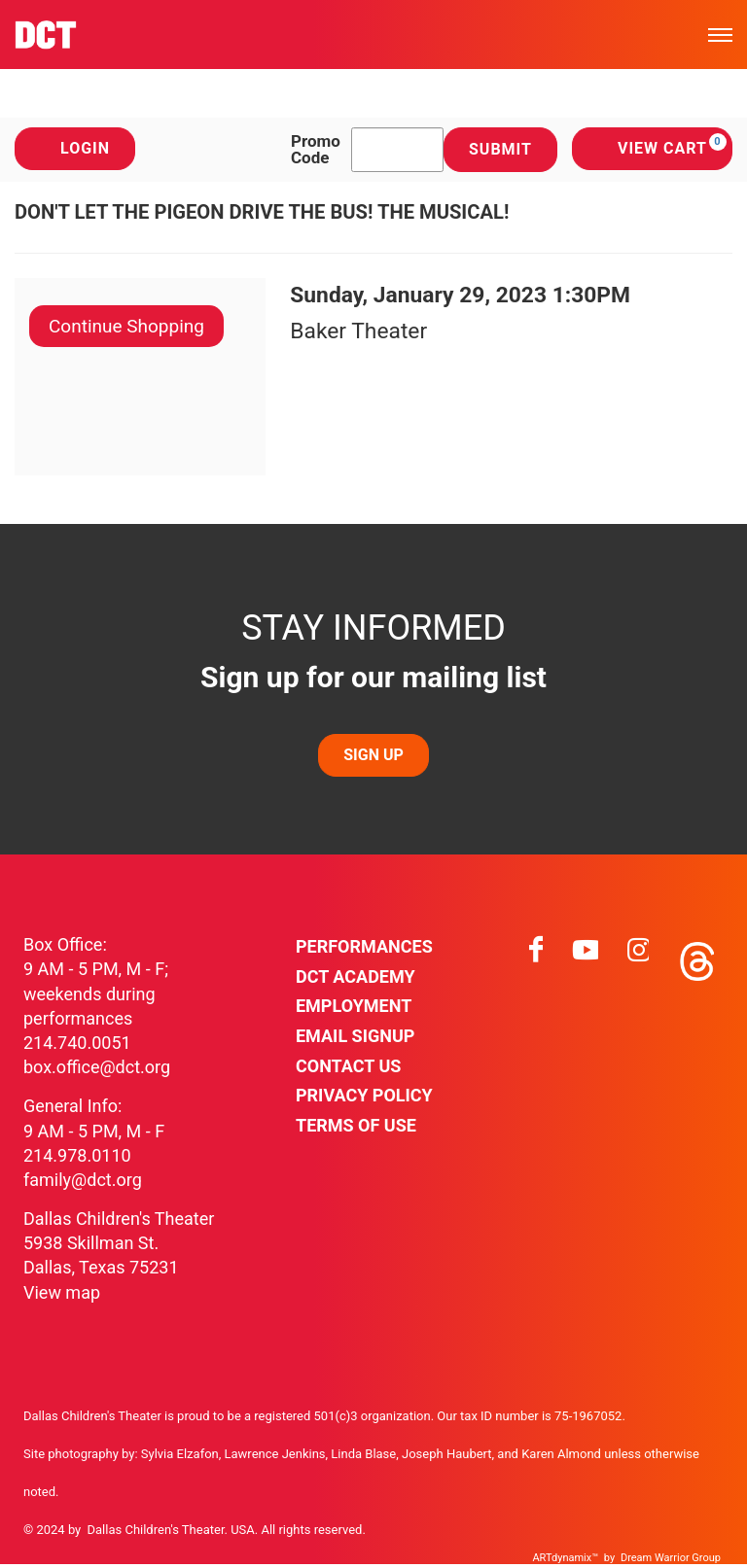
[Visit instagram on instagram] (638, 956)
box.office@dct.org (96, 1067)
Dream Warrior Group (671, 1557)
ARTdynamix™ (565, 1557)
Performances (364, 946)
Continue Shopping (126, 326)
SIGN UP (373, 755)
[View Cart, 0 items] (652, 148)
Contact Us (348, 1066)
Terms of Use (356, 1125)
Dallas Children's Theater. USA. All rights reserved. (227, 1529)
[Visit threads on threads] (696, 956)
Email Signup (355, 1036)
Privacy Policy (364, 1095)
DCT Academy (355, 976)
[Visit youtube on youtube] (585, 956)
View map (61, 1292)
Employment (353, 1005)
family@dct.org (82, 1179)
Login (75, 148)
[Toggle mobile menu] (720, 34)
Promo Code (315, 149)
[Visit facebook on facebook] (536, 956)
